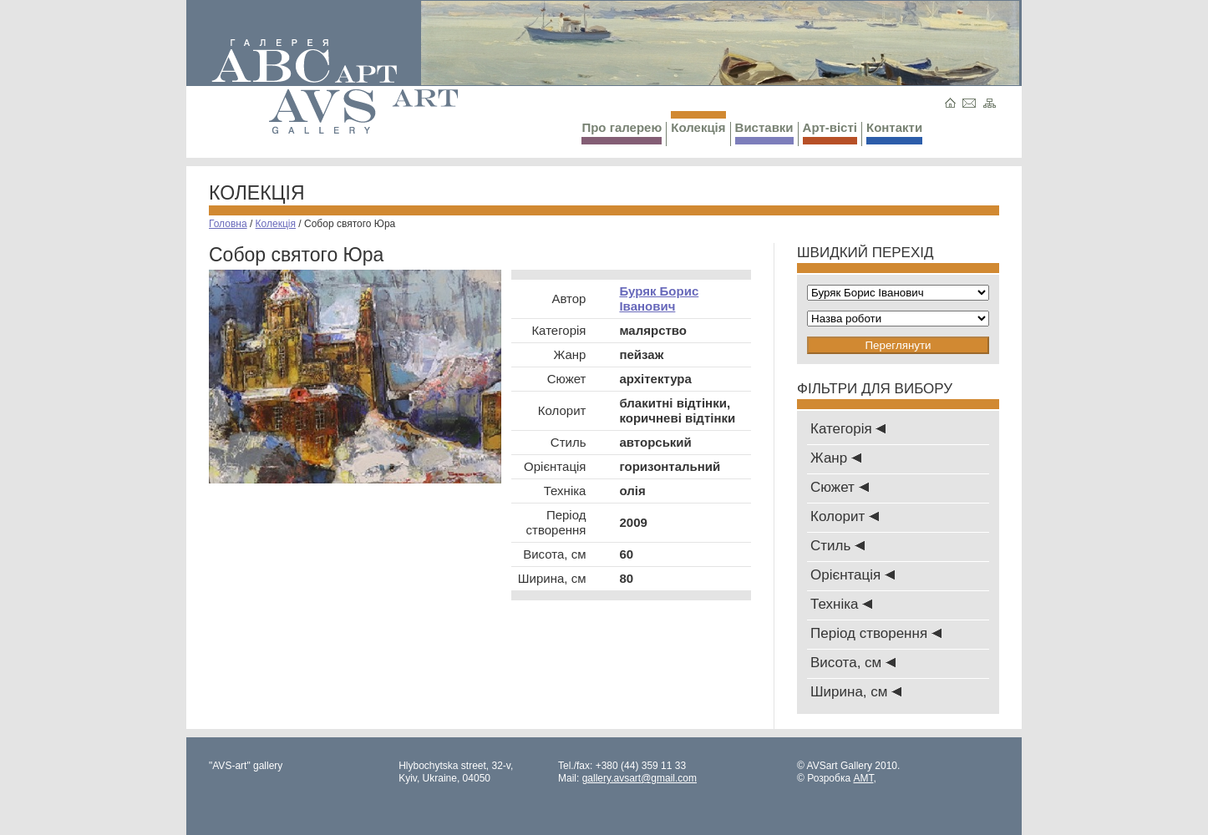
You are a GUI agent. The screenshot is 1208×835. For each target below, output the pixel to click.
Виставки (764, 132)
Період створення (876, 633)
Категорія (848, 429)
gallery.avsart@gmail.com (639, 778)
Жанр (835, 458)
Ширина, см (855, 692)
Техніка (841, 604)
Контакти (894, 132)
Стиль (837, 546)
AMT (863, 778)
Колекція (698, 122)
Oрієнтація (852, 575)
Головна (228, 224)
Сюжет (839, 487)
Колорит (844, 516)
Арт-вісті (830, 132)
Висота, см (853, 663)
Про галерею (621, 132)
